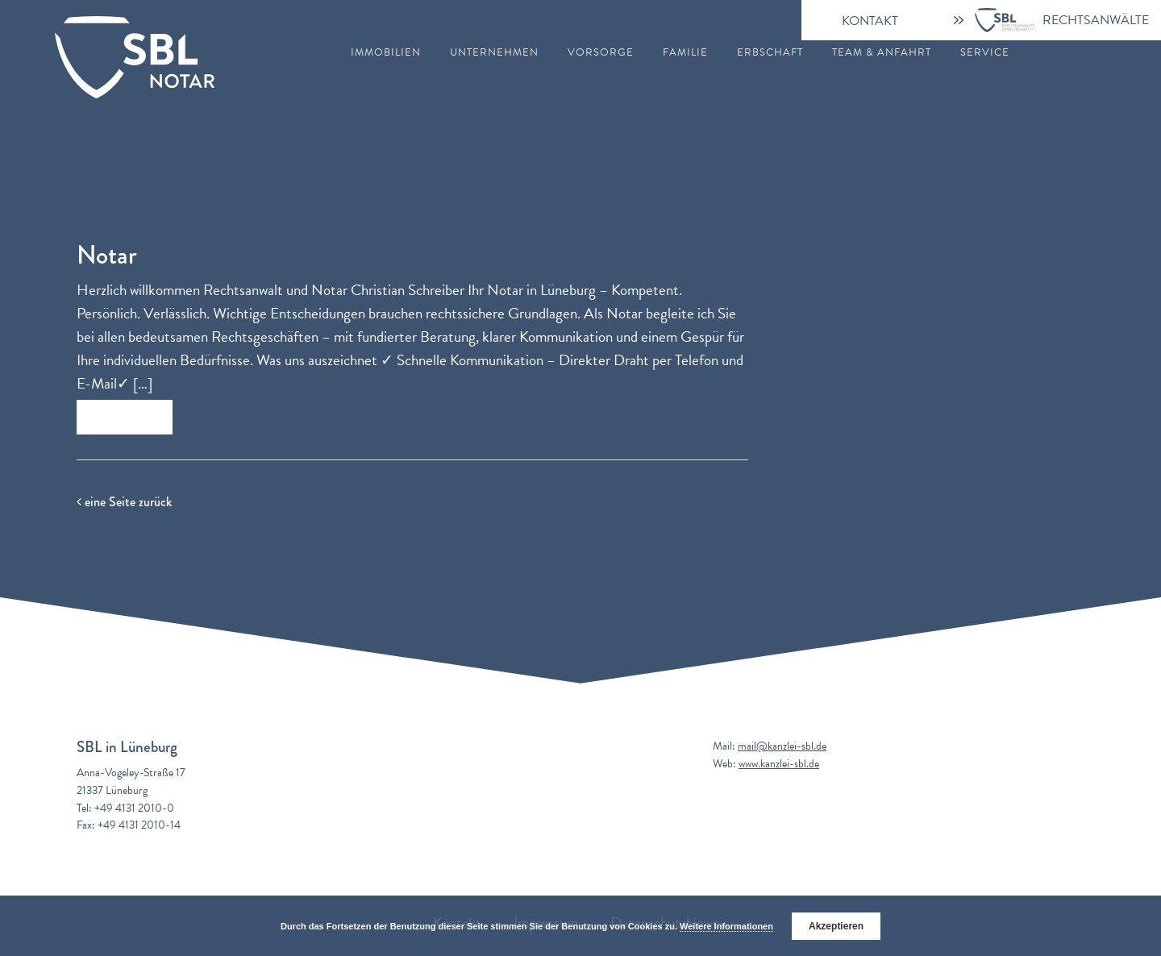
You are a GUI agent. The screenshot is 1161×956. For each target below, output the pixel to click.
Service (984, 52)
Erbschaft (770, 52)
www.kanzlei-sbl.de (779, 763)
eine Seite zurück (124, 502)
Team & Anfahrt (881, 52)
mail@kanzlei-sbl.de (782, 746)
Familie (685, 52)
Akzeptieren (836, 926)
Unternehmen (494, 52)
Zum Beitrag (124, 417)
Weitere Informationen (726, 926)
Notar (107, 255)
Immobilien (386, 52)
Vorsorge (601, 52)
